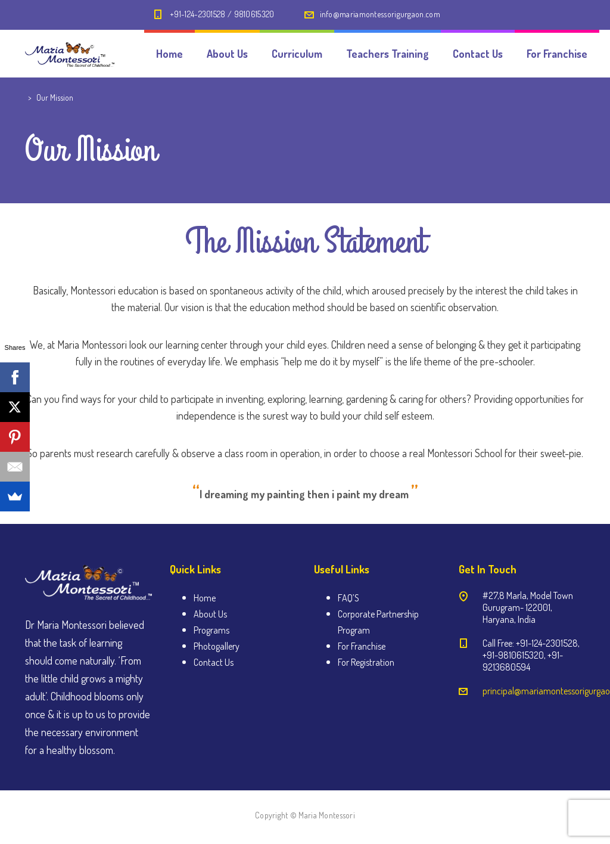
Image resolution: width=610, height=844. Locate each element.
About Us (227, 53)
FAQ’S (348, 598)
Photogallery (216, 646)
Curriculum (297, 53)
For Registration (366, 662)
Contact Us (478, 53)
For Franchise (557, 53)
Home (169, 53)
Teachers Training (387, 53)
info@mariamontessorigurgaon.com (380, 14)
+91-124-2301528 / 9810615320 (222, 14)
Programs (211, 630)
